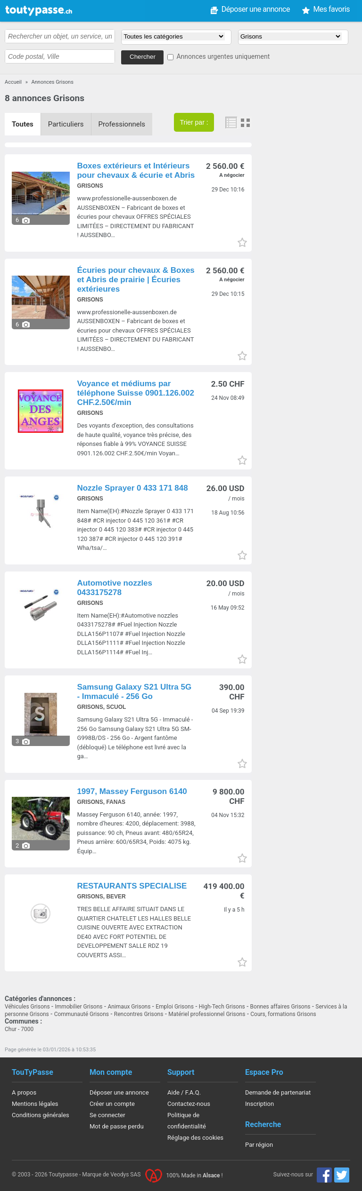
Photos (245, 123)
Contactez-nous (188, 1103)
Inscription (259, 1103)
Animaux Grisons (128, 1006)
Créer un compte (112, 1103)
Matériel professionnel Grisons (206, 1014)
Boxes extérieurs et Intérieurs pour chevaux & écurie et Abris (136, 170)
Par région (259, 1144)
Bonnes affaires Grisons (280, 1006)
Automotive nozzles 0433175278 (114, 588)
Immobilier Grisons (78, 1006)
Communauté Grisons (81, 1014)
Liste (232, 123)
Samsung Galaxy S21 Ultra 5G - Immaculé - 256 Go (134, 692)
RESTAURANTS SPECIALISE (132, 885)
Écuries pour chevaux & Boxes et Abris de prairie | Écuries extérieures (135, 280)
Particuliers (66, 124)
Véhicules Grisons (27, 1006)
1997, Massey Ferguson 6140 (132, 791)
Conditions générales (40, 1115)
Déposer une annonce (192, 9)
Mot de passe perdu (117, 1126)
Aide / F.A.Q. (184, 1092)
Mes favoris (268, 9)
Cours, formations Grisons (283, 1014)
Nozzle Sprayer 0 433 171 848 (132, 488)
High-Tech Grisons (222, 1006)
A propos (24, 1092)
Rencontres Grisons (139, 1014)
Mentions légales (35, 1103)
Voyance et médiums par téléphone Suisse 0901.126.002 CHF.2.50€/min (135, 393)
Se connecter (107, 1115)
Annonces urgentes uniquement (223, 56)
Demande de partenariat (278, 1092)
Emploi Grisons (175, 1006)
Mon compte (330, 9)
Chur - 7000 (19, 1029)
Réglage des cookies (195, 1137)
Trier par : (194, 122)
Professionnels (122, 124)
